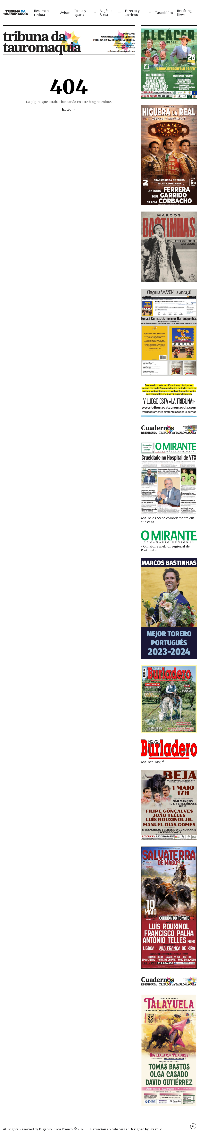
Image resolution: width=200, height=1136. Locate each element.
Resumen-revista (42, 13)
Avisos (65, 13)
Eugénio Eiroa (106, 13)
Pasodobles (164, 13)
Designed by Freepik (145, 1129)
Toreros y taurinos (132, 13)
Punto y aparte (80, 13)
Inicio (66, 109)
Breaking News (184, 13)
